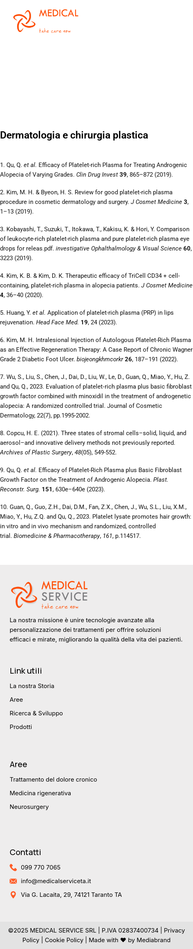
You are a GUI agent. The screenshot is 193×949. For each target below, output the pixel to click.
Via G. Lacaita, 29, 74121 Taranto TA (71, 894)
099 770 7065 (41, 867)
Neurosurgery (29, 807)
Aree (16, 699)
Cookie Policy (64, 940)
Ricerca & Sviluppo (36, 713)
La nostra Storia (32, 686)
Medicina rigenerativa (40, 793)
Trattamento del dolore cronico (53, 779)
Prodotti (21, 727)
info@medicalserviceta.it (56, 881)
